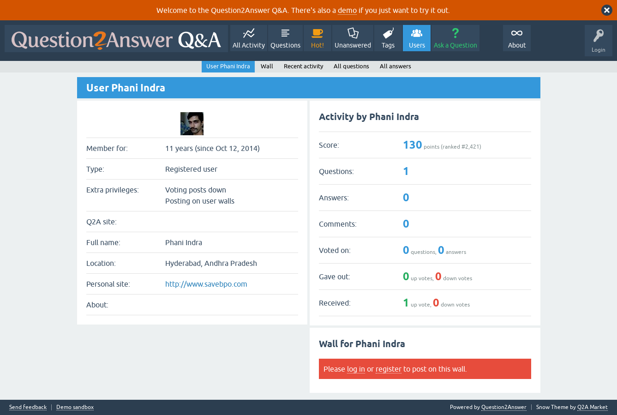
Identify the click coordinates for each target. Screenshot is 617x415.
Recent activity (303, 66)
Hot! (317, 45)
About (517, 45)
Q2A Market (592, 407)
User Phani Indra (228, 66)
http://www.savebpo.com (206, 284)
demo (347, 10)
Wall (267, 66)
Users (417, 45)
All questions (351, 66)
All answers (395, 66)
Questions (285, 45)
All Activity (249, 45)
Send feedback (28, 407)
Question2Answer (504, 407)
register (388, 369)
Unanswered (353, 45)
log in (356, 369)
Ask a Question (455, 45)
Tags (388, 45)
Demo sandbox (75, 407)
